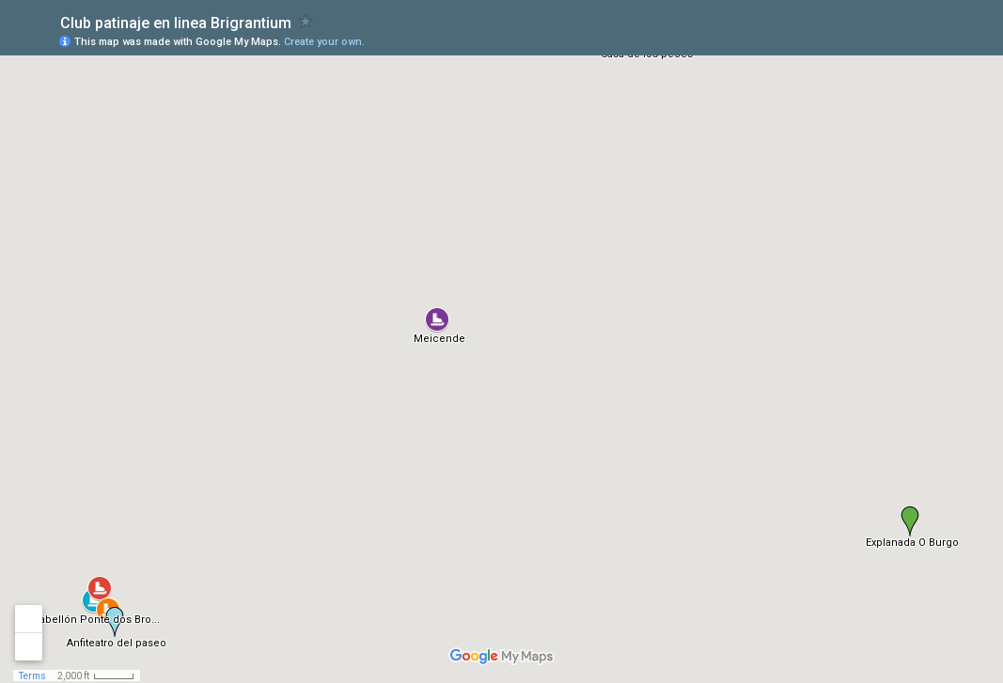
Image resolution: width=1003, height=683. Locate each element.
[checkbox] (306, 21)
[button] (437, 319)
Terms (32, 676)
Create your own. (324, 42)
